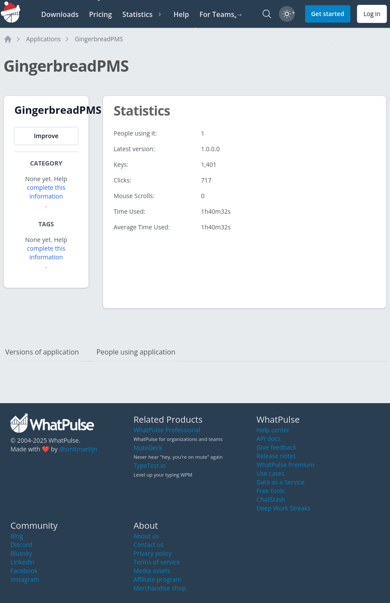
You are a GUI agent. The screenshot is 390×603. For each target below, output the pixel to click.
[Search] (267, 14)
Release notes (276, 456)
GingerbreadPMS (99, 39)
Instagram (24, 579)
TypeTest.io (150, 465)
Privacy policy (153, 553)
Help (181, 14)
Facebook (23, 571)
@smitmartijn (78, 449)
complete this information (46, 191)
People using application (135, 352)
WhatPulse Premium (285, 465)
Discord (21, 544)
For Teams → (221, 14)
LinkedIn (22, 562)
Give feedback (276, 447)
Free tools (270, 491)
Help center (272, 430)
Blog (16, 536)
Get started (327, 14)
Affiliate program (158, 579)
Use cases (270, 473)
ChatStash (270, 499)
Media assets (152, 571)
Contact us (149, 544)
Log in (371, 14)
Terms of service (157, 562)
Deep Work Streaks (283, 508)
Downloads (59, 14)
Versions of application (42, 352)
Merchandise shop (160, 588)
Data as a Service (280, 482)
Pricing (100, 14)
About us (146, 536)
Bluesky (21, 553)
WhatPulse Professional (167, 430)
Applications (43, 39)
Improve (46, 136)
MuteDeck (148, 448)
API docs (268, 438)
